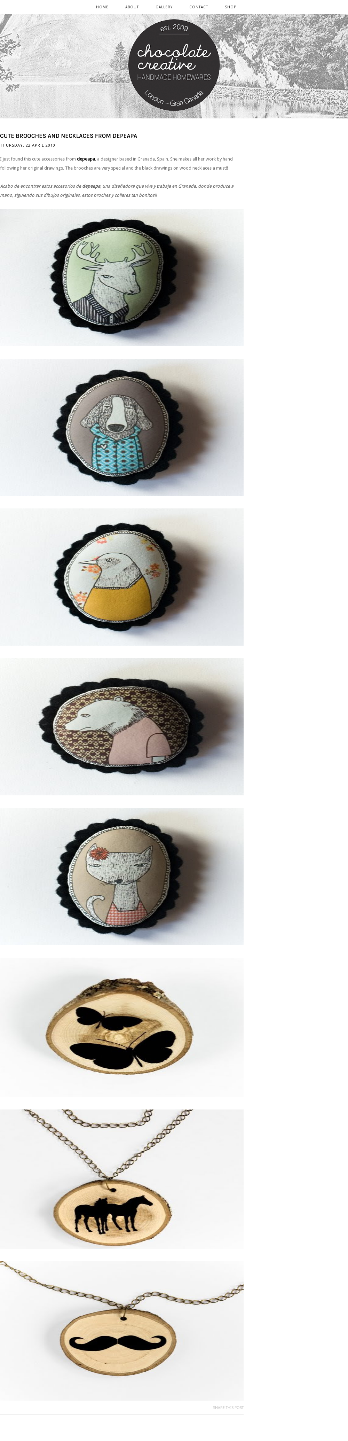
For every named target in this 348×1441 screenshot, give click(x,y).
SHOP (230, 7)
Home (102, 7)
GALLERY (164, 7)
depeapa (86, 159)
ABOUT (132, 7)
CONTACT (198, 7)
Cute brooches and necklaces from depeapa (68, 135)
